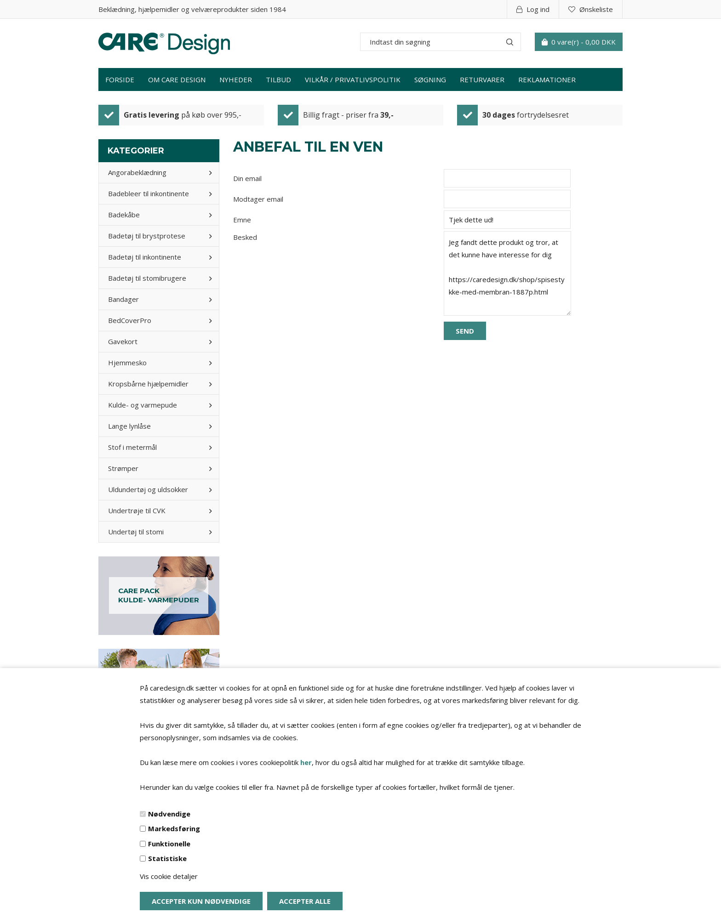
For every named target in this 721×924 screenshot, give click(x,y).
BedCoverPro (129, 320)
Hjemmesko (127, 362)
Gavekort (122, 341)
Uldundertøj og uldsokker (148, 489)
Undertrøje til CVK (137, 510)
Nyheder (235, 79)
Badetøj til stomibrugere (147, 278)
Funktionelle (169, 843)
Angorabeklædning (137, 172)
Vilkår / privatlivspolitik (353, 79)
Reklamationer (547, 79)
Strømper (123, 468)
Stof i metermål (132, 447)
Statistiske (167, 858)
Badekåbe (124, 214)
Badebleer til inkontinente (148, 193)
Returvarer (482, 79)
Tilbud (278, 79)
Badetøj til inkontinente (144, 256)
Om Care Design (177, 79)
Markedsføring (174, 828)
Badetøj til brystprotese (146, 235)
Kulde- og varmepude (142, 404)
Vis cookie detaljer (169, 876)
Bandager (123, 299)
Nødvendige (169, 813)
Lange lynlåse (129, 426)
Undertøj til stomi (136, 531)
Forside (119, 79)
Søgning (430, 79)
